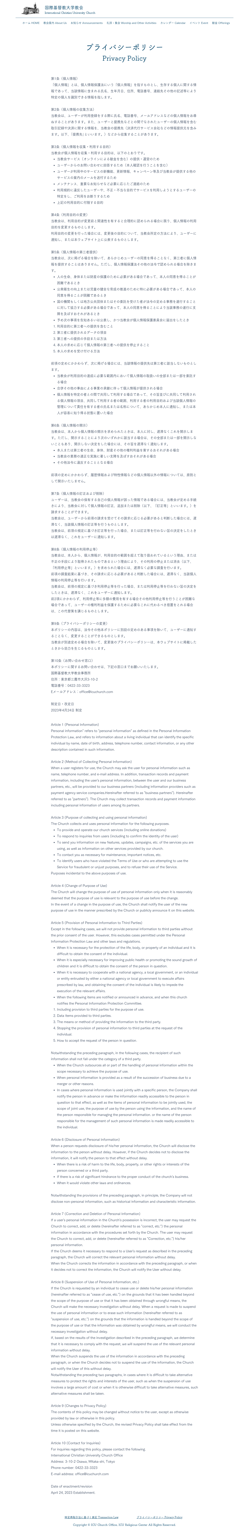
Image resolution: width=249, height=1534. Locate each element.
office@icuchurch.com (96, 691)
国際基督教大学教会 (64, 7)
